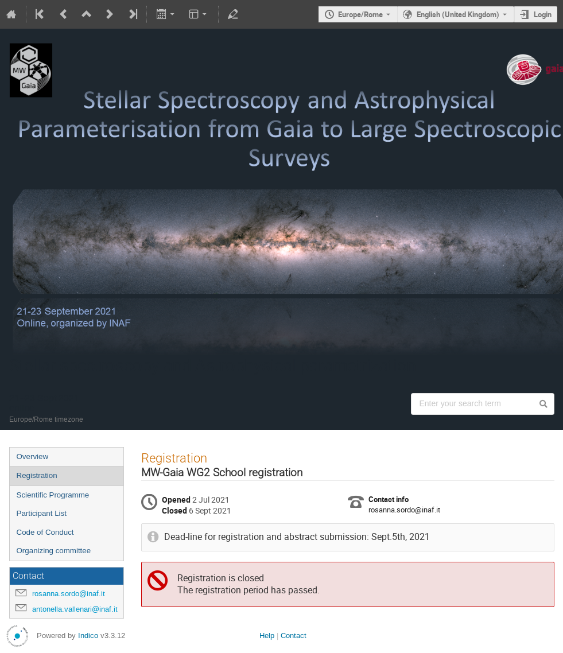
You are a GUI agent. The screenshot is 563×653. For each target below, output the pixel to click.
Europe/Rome (360, 14)
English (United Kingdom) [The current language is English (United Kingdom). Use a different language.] (458, 14)
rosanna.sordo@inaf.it (68, 593)
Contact (293, 635)
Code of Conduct (45, 532)
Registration (37, 475)
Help (266, 635)
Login (543, 14)
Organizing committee (54, 550)
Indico (88, 635)
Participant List (42, 513)
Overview (33, 456)
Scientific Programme (53, 495)
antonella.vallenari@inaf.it (75, 609)
